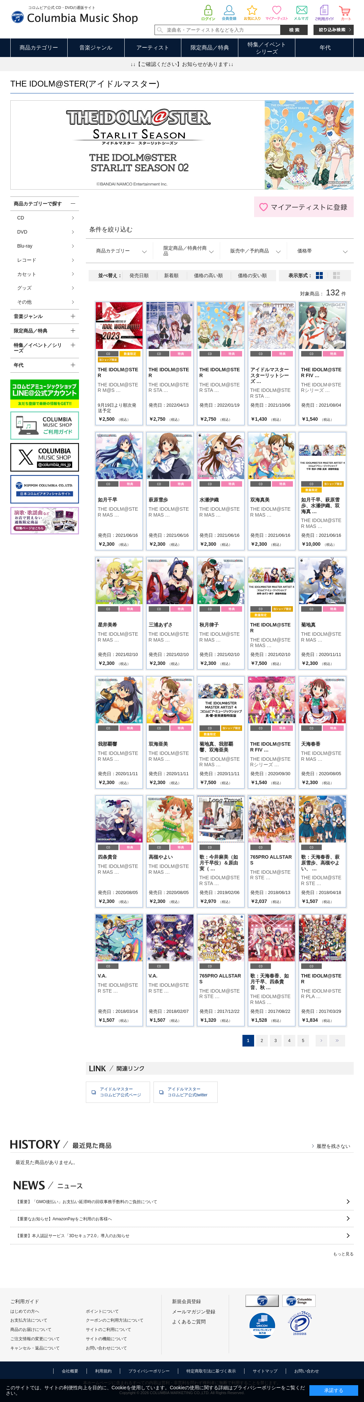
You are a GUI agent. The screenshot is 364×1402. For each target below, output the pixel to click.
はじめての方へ (24, 1311)
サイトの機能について (106, 1338)
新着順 (171, 275)
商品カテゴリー (39, 47)
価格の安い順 (252, 275)
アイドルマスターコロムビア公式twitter (187, 1092)
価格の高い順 (208, 275)
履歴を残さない (333, 1146)
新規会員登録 (186, 1301)
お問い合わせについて (106, 1348)
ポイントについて (102, 1311)
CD (20, 218)
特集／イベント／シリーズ (38, 348)
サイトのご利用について (108, 1329)
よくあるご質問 (189, 1321)
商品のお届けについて (31, 1329)
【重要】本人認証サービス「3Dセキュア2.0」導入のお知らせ (72, 1235)
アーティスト (152, 47)
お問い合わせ (306, 1371)
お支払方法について (28, 1320)
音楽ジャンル (95, 47)
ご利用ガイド (24, 1301)
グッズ (24, 288)
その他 (24, 302)
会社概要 (70, 1371)
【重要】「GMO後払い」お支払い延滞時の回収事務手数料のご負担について (86, 1201)
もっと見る (343, 1254)
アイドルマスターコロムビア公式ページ (120, 1092)
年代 (325, 47)
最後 (337, 1041)
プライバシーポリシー (149, 1371)
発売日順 (139, 275)
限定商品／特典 (210, 47)
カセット (26, 274)
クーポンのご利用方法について (115, 1320)
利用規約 (103, 1371)
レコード (26, 260)
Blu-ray (24, 246)
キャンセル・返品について (35, 1348)
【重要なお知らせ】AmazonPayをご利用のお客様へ (63, 1219)
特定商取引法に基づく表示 (211, 1371)
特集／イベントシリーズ (267, 48)
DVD (22, 232)
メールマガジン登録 (193, 1311)
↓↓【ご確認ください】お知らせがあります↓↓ (182, 64)
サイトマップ (265, 1371)
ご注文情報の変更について (35, 1338)
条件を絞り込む (111, 229)
